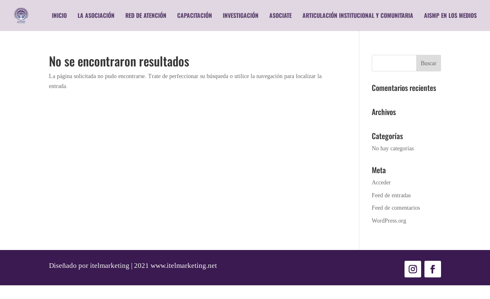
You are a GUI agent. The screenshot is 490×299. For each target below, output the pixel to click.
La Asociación (96, 16)
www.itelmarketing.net (184, 266)
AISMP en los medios (450, 16)
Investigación (240, 16)
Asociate (280, 16)
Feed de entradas (391, 195)
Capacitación (194, 16)
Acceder (381, 182)
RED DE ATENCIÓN (145, 16)
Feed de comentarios (396, 207)
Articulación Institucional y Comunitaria (357, 16)
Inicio (59, 16)
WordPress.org (389, 220)
